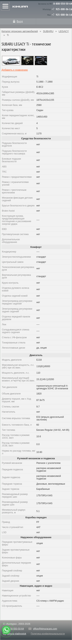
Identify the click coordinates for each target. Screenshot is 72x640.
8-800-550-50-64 (62, 3)
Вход (20, 21)
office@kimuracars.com (45, 628)
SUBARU (48, 31)
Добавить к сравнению (15, 69)
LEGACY (64, 31)
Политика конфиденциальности (48, 633)
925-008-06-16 (64, 9)
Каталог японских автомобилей (20, 31)
